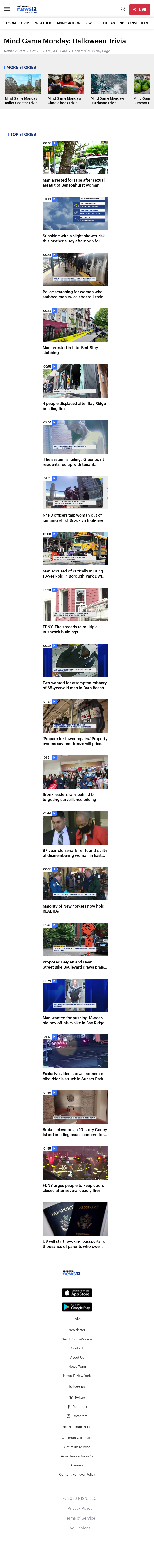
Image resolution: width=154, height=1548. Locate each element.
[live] (139, 9)
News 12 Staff (14, 51)
